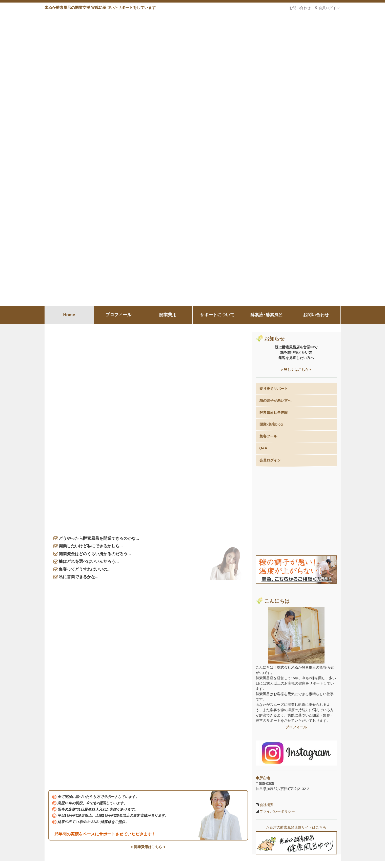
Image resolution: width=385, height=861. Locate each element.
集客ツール (268, 140)
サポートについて (217, 18)
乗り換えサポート (273, 92)
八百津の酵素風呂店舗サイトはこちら (296, 507)
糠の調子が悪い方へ (275, 104)
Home (69, 18)
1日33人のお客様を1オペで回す (73, 700)
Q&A (263, 152)
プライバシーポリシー (277, 491)
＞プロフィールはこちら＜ (148, 427)
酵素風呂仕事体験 (273, 116)
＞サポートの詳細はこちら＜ (148, 543)
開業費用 (167, 18)
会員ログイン (327, 8)
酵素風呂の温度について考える (73, 670)
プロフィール (118, 18)
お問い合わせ (300, 8)
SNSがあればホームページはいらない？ (80, 646)
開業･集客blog (271, 128)
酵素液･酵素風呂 (266, 18)
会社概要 (266, 484)
